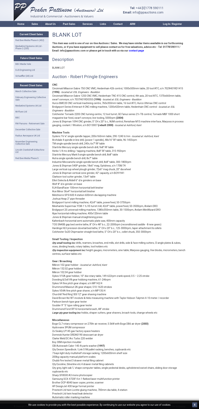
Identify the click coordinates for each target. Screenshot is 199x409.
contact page (136, 50)
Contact (118, 24)
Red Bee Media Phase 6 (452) (29, 40)
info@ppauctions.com (148, 12)
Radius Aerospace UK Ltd (27, 135)
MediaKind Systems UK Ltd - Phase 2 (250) (28, 47)
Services (88, 24)
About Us (50, 24)
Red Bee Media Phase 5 (27, 158)
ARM (132, 24)
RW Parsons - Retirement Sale (29, 123)
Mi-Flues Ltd (21, 111)
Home (20, 24)
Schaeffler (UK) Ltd (24, 76)
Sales (35, 24)
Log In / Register (172, 24)
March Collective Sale (25, 91)
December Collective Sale (27, 129)
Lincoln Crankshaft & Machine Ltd (29, 151)
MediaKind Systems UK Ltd (28, 106)
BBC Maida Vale (23, 64)
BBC (17, 117)
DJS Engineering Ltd (25, 70)
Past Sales (69, 24)
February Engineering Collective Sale (30, 98)
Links (103, 24)
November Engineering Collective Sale (26, 142)
